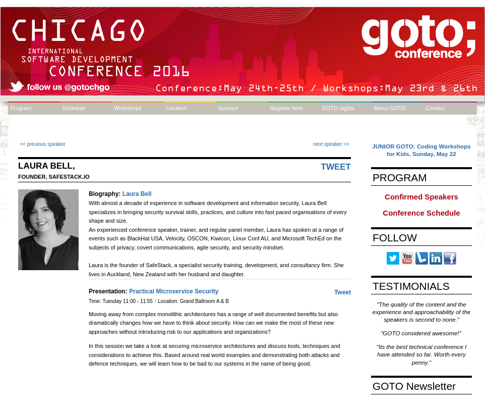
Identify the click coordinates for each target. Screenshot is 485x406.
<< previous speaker (43, 144)
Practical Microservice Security (173, 291)
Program (20, 108)
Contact (435, 108)
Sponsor (228, 108)
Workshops (128, 108)
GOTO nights (338, 108)
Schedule (73, 108)
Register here (286, 108)
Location (176, 108)
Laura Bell (137, 193)
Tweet (336, 167)
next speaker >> (331, 144)
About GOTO (390, 108)
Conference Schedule (421, 213)
